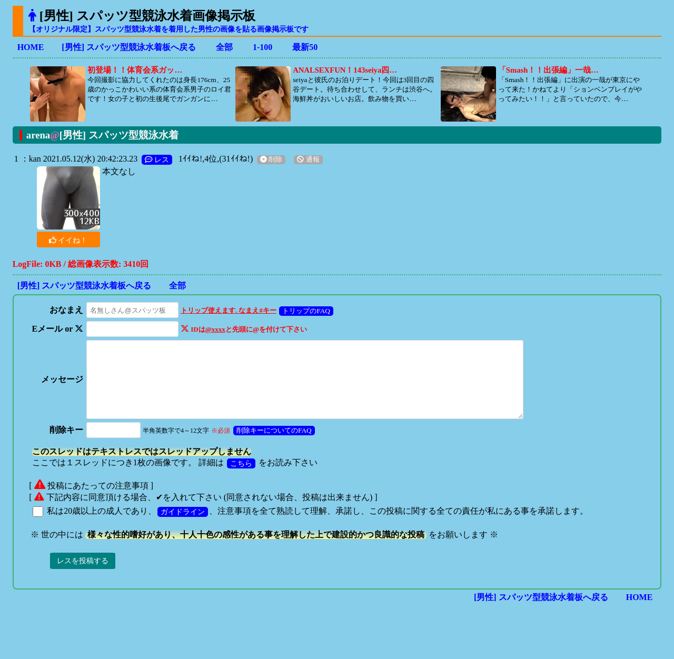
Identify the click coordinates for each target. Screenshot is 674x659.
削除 (271, 159)
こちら (241, 477)
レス (157, 159)
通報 (308, 159)
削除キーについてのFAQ (271, 444)
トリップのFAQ (304, 311)
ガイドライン (183, 526)
